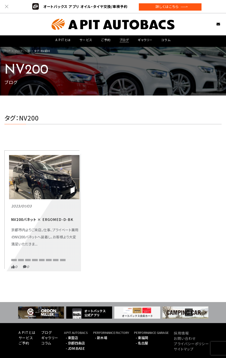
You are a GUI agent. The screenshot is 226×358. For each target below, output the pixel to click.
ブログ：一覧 (22, 51)
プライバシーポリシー (191, 330)
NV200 (39, 232)
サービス (85, 39)
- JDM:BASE (75, 335)
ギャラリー (145, 39)
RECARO (16, 223)
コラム (166, 39)
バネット (35, 239)
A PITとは (63, 39)
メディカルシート (57, 239)
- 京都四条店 (75, 329)
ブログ (124, 39)
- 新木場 (101, 324)
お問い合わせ (211, 23)
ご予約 (106, 39)
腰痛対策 (32, 245)
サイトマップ (184, 336)
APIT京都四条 (20, 232)
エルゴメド (18, 239)
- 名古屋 (142, 329)
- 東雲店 (72, 324)
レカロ (15, 245)
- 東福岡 (142, 324)
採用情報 (181, 320)
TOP (7, 51)
